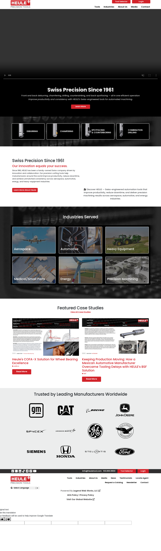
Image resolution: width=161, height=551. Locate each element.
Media (134, 7)
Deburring (32, 131)
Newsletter (132, 483)
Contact (145, 7)
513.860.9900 (109, 471)
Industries (109, 7)
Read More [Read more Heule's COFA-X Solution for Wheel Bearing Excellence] (21, 372)
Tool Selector (121, 2)
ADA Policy (72, 495)
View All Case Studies (80, 312)
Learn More (80, 107)
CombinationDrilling (135, 131)
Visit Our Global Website (81, 500)
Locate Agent (142, 478)
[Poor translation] (7, 519)
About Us (122, 7)
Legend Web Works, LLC (86, 491)
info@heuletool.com (92, 471)
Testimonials (126, 478)
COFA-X (15, 366)
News (113, 478)
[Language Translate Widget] (27, 488)
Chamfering (66, 131)
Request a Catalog (114, 483)
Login (141, 2)
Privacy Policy (87, 495)
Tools (97, 7)
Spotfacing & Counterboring (101, 131)
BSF (84, 374)
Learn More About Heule (25, 190)
